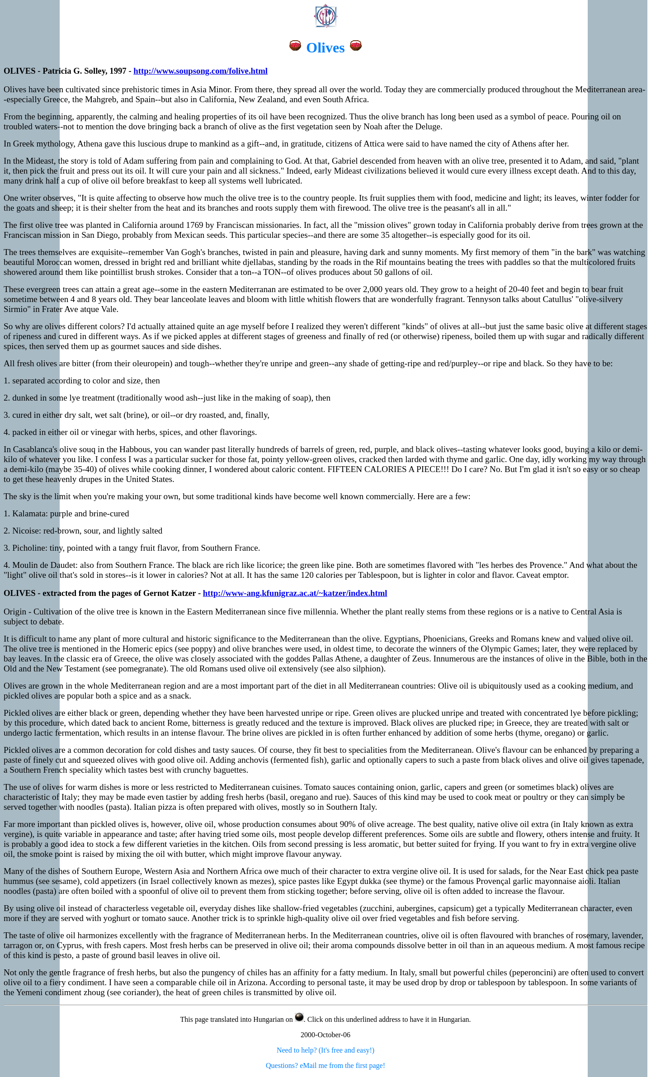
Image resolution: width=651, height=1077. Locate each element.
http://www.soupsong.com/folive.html (200, 71)
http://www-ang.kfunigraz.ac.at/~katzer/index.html (295, 593)
